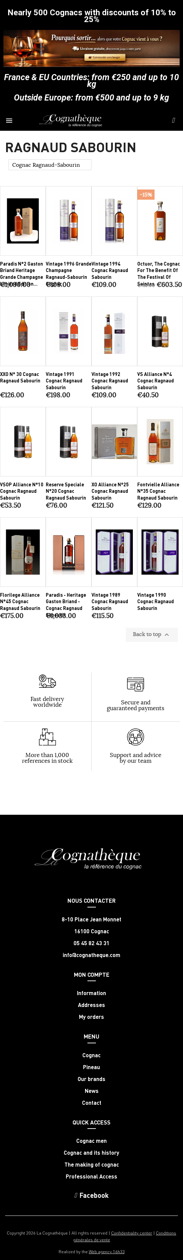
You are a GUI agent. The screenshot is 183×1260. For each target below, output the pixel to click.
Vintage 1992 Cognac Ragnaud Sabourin (110, 381)
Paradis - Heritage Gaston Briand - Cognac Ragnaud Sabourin (66, 605)
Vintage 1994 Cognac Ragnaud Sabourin (110, 270)
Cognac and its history (91, 1152)
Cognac (91, 1055)
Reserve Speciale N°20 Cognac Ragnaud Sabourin (66, 491)
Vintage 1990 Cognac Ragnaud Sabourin (155, 601)
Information (91, 993)
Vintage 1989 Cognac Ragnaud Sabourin (110, 601)
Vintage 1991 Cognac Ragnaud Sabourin (64, 381)
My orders (91, 1016)
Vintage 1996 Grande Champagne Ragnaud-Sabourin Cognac (69, 273)
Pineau (91, 1067)
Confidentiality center (131, 1233)
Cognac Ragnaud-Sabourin (46, 164)
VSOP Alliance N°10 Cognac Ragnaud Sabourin (21, 491)
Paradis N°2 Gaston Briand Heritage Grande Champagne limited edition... (21, 273)
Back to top (152, 635)
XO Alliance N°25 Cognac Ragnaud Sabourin (110, 491)
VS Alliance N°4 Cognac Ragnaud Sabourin (155, 381)
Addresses (91, 1005)
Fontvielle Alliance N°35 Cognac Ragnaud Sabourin (158, 491)
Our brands (91, 1079)
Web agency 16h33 (107, 1251)
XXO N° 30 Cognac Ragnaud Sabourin (20, 377)
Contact (91, 1102)
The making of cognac (91, 1164)
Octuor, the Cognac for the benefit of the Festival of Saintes (158, 273)
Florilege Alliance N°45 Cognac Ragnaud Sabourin (20, 601)
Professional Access (91, 1176)
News (92, 1090)
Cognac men (91, 1140)
